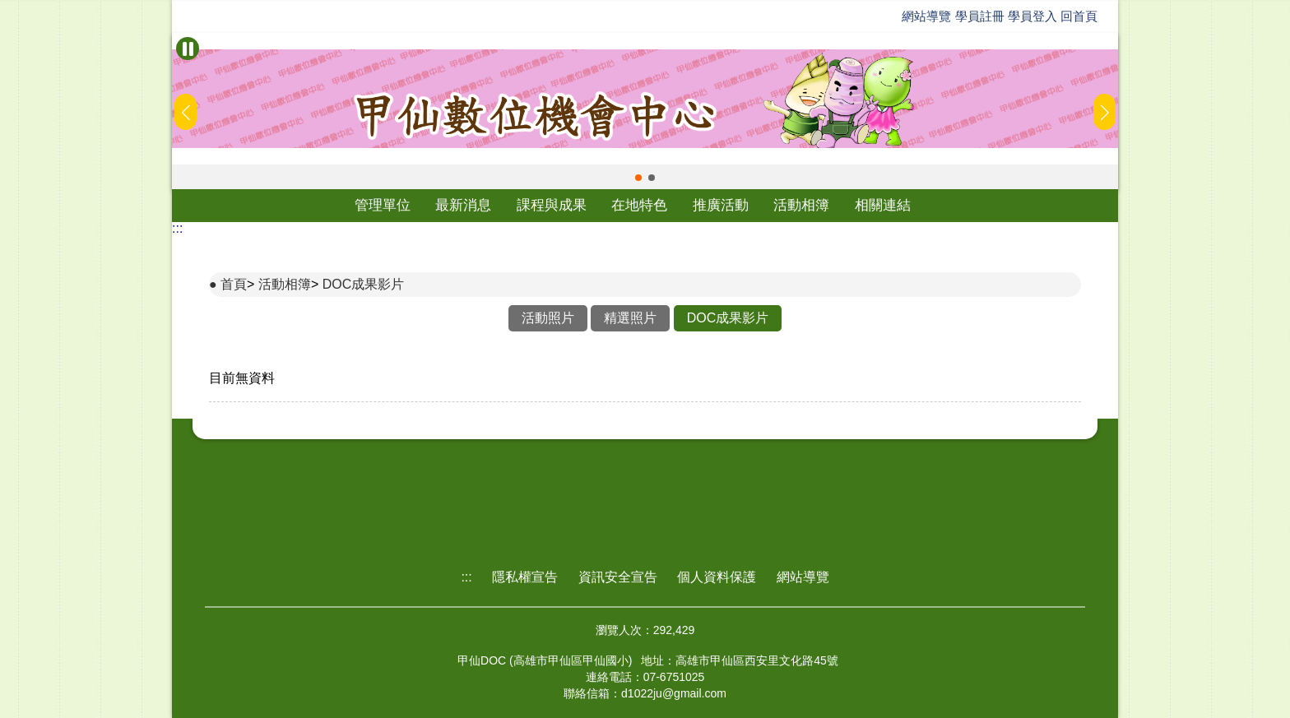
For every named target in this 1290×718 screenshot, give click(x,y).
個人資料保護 (716, 577)
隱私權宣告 (525, 577)
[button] (638, 177)
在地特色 (639, 205)
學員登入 (1032, 16)
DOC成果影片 (363, 284)
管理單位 (383, 205)
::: (177, 228)
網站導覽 (926, 16)
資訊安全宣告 (617, 577)
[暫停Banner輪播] (187, 48)
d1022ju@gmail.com (673, 693)
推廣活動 (721, 205)
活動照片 (548, 318)
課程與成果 (552, 205)
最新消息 (463, 205)
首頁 (233, 284)
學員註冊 (980, 16)
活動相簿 (801, 205)
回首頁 (1078, 16)
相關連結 (883, 205)
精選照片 (630, 318)
